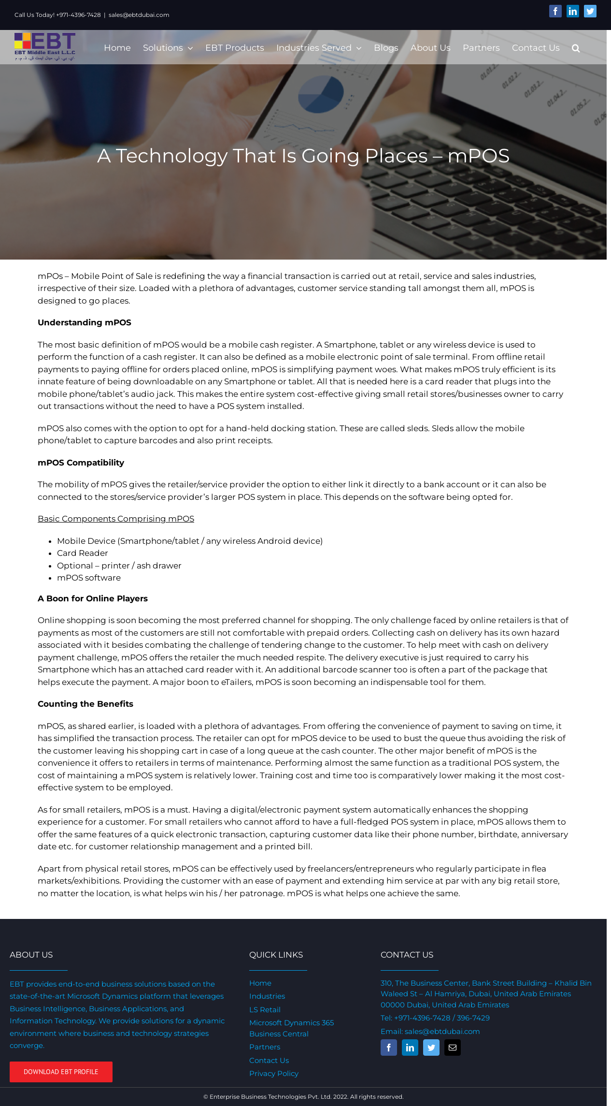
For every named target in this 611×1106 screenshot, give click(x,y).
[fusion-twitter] (431, 1047)
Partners (264, 1046)
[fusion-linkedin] (410, 1047)
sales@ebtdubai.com (139, 14)
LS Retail (265, 1009)
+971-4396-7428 (422, 1017)
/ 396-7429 (470, 1017)
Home (260, 983)
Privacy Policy (273, 1073)
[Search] (576, 47)
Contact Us (269, 1060)
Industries (267, 996)
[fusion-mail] (452, 1047)
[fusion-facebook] (389, 1047)
